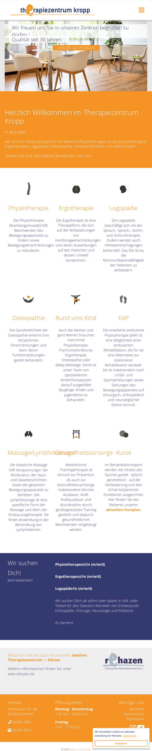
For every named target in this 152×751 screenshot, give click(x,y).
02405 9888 (21, 722)
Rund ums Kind (76, 318)
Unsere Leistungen (76, 47)
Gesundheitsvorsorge (84, 452)
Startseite (136, 709)
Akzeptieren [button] (121, 743)
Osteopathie (28, 318)
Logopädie (123, 208)
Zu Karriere (64, 622)
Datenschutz (134, 713)
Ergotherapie (76, 208)
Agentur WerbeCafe (80, 749)
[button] (15, 55)
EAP (123, 318)
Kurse (123, 452)
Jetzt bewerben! (20, 580)
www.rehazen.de (21, 673)
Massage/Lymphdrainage (41, 452)
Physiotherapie (28, 208)
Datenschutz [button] (130, 735)
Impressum (135, 718)
